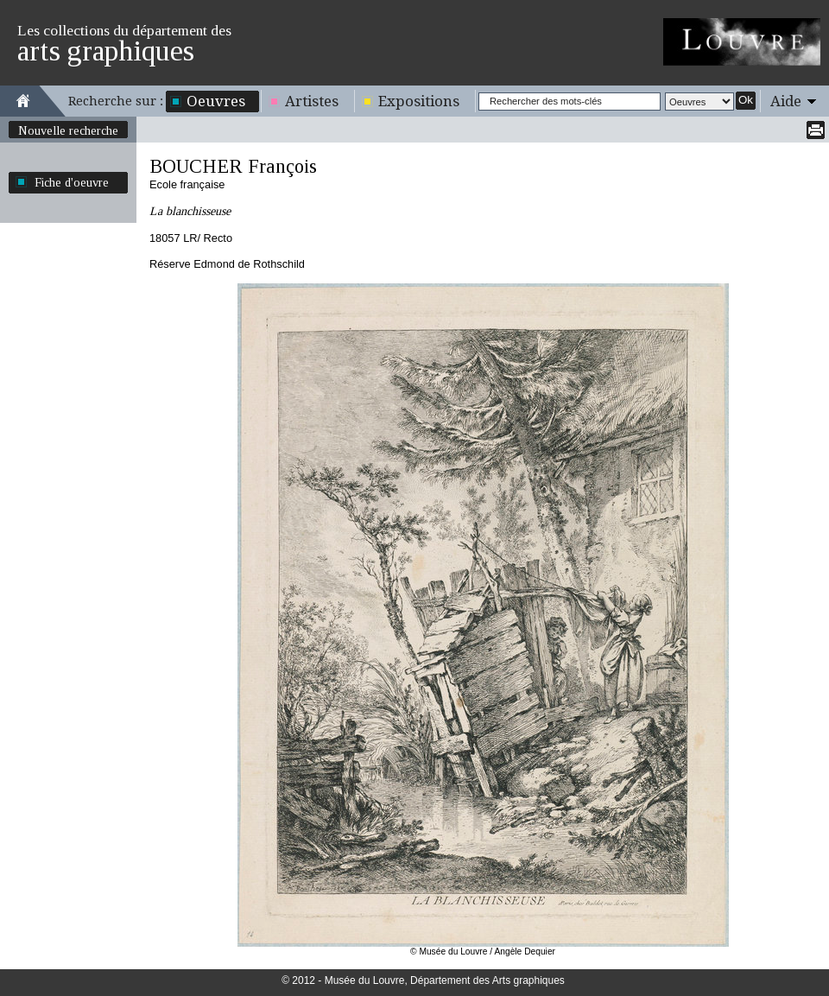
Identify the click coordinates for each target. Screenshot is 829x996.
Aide (785, 101)
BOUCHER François (233, 166)
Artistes (312, 101)
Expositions (418, 101)
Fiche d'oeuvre (72, 182)
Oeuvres (216, 101)
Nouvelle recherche (68, 130)
